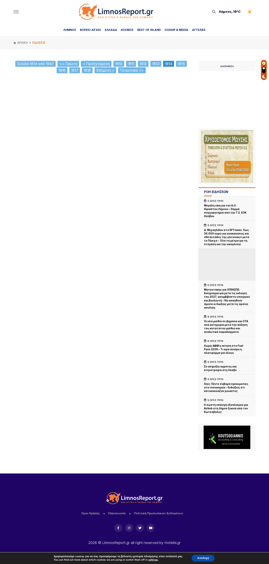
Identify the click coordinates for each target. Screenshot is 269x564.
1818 (87, 70)
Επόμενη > (105, 70)
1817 (74, 70)
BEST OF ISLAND (149, 30)
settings (153, 560)
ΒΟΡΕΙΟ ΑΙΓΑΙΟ (90, 30)
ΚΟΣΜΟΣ (127, 30)
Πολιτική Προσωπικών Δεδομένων (158, 513)
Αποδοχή (203, 558)
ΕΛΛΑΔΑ (111, 30)
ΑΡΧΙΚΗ (20, 43)
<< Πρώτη (68, 64)
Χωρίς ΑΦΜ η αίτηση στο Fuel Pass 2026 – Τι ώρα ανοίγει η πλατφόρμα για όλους (223, 349)
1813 (155, 64)
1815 (181, 64)
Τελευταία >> (132, 70)
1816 (62, 70)
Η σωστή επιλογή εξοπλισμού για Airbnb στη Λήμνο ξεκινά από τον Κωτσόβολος (226, 408)
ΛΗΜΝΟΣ (69, 30)
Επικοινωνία (117, 513)
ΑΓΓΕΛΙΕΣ (199, 30)
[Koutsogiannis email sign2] (227, 437)
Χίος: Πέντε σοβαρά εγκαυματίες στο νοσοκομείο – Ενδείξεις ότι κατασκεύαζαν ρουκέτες (226, 387)
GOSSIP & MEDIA (176, 30)
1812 (143, 64)
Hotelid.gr (172, 542)
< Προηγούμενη (96, 64)
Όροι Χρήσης (90, 513)
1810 (118, 64)
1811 (131, 64)
